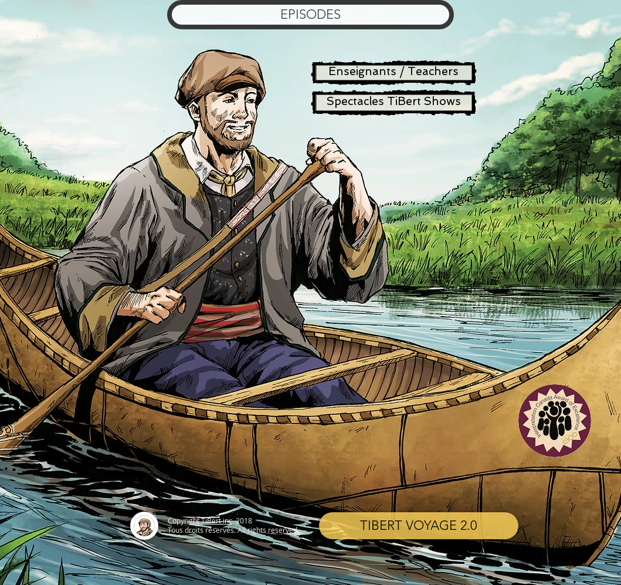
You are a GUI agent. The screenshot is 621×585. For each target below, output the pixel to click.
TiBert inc (216, 520)
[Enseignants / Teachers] (393, 72)
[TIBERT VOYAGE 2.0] (418, 525)
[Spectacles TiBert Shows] (393, 102)
